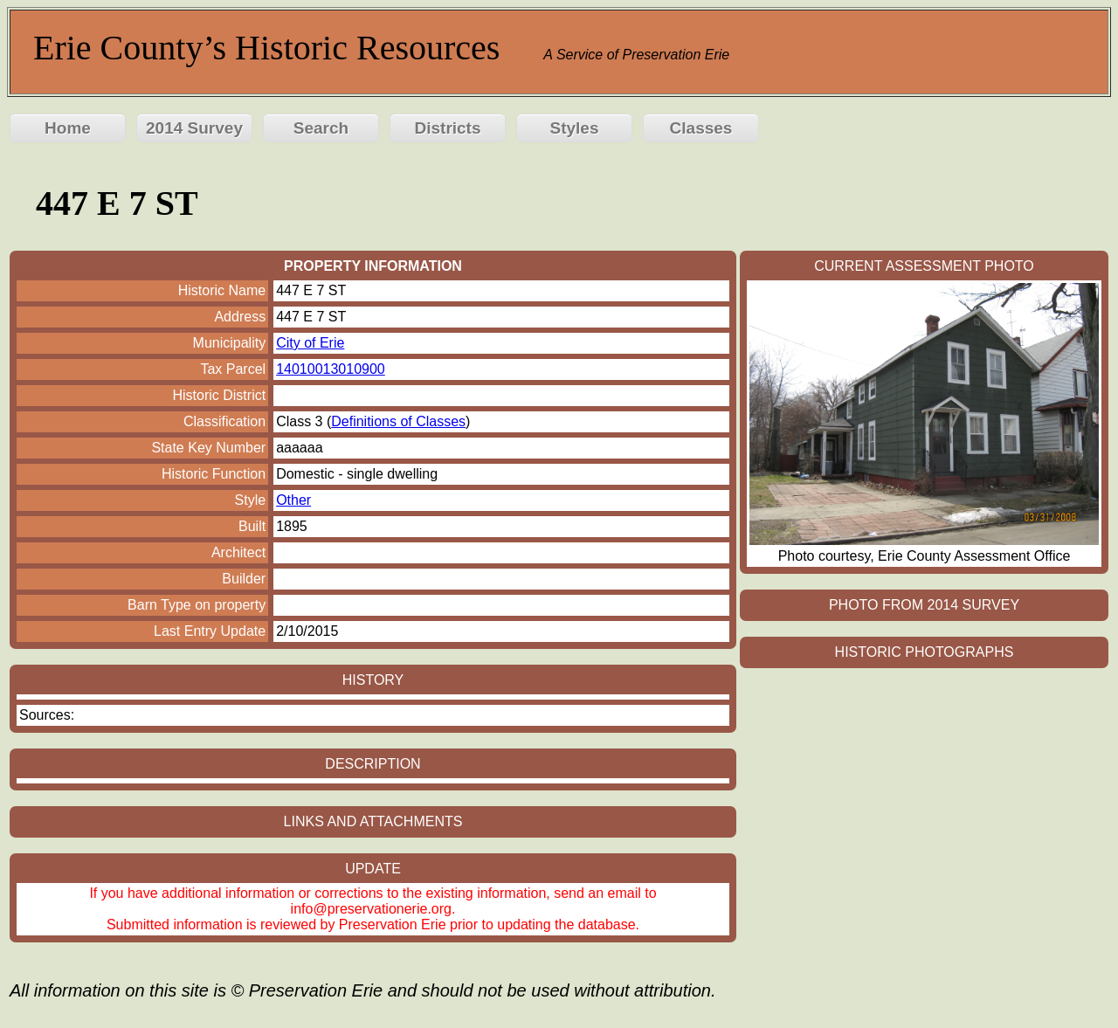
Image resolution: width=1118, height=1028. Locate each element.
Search (321, 128)
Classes (701, 128)
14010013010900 (330, 369)
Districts (447, 128)
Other (293, 500)
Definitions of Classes (398, 421)
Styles (574, 128)
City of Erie (310, 342)
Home (68, 128)
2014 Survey (194, 128)
